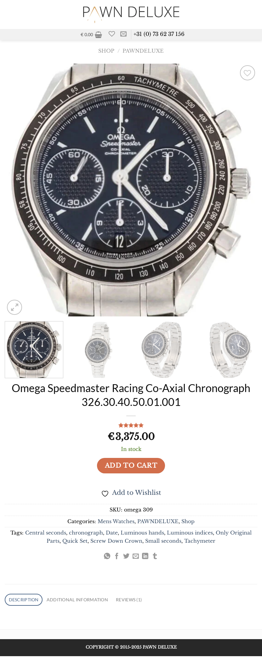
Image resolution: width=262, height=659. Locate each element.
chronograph (86, 534)
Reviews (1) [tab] (145, 601)
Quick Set (75, 542)
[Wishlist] (113, 34)
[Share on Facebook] (116, 558)
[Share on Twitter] (126, 558)
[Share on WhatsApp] (107, 558)
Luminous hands (142, 534)
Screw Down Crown (116, 542)
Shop (106, 52)
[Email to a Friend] (136, 558)
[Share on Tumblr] (155, 558)
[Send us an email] (125, 35)
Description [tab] (26, 601)
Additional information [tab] (86, 601)
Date (112, 534)
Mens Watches (116, 523)
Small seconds (163, 542)
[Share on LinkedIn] (145, 558)
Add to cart (131, 467)
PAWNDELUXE (143, 52)
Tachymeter (199, 542)
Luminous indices (190, 534)
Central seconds (45, 534)
